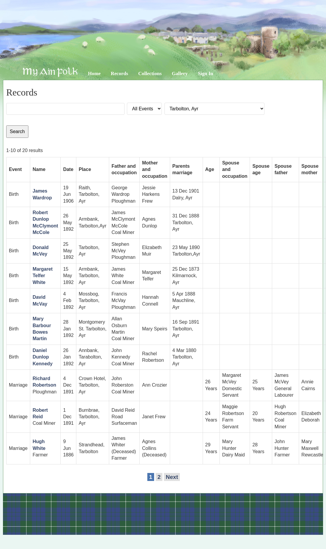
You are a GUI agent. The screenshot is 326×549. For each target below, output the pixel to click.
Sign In (205, 73)
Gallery (180, 73)
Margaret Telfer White (43, 276)
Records (119, 73)
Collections (150, 73)
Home (94, 73)
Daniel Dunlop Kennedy (43, 357)
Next (172, 477)
